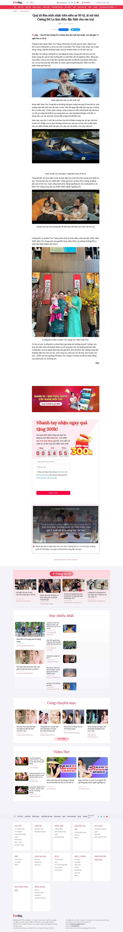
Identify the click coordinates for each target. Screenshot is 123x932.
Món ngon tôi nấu (100, 837)
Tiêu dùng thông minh (20, 835)
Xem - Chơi (18, 842)
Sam (59, 23)
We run (37, 890)
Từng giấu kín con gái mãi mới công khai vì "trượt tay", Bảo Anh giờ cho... (49, 729)
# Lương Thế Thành (34, 796)
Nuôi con (38, 865)
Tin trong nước (20, 829)
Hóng (76, 838)
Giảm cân (77, 865)
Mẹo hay (97, 834)
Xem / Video (80, 856)
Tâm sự (76, 835)
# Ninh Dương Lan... (93, 737)
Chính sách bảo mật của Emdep (46, 478)
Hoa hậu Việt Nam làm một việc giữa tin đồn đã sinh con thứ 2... (28, 668)
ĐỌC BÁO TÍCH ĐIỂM (107, 7)
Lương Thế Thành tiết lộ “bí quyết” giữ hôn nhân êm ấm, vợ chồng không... (36, 789)
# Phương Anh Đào (83, 789)
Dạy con (37, 859)
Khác (76, 875)
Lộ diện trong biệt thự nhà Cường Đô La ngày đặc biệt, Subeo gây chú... (73, 596)
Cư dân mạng (19, 845)
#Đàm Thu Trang (72, 559)
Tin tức (20, 7)
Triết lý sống (59, 829)
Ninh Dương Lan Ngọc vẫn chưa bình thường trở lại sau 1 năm (97, 729)
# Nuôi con (19, 601)
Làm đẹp (17, 862)
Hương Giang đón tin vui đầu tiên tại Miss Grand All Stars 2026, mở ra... (37, 775)
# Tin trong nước (21, 645)
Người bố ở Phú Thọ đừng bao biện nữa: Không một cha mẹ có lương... (53, 625)
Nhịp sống (77, 870)
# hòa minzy (76, 732)
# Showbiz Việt (44, 604)
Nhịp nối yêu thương (100, 858)
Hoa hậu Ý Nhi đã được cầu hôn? (54, 684)
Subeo (32, 3)
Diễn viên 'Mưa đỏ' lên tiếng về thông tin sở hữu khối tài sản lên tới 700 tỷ (60, 781)
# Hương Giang (33, 781)
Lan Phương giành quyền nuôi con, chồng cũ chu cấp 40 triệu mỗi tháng (36, 760)
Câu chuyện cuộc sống (60, 833)
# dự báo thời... (30, 645)
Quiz (90, 7)
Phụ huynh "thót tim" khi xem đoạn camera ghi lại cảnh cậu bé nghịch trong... (53, 670)
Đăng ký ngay (53, 493)
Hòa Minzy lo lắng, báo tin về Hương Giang (73, 728)
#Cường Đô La (63, 559)
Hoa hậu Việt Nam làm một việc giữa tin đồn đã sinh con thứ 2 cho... (26, 729)
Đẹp (74, 7)
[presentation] (50, 484)
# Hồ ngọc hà (26, 601)
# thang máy (56, 677)
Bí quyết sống (59, 837)
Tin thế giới (18, 831)
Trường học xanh (40, 898)
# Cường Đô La (77, 602)
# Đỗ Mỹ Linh (29, 673)
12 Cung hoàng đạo (61, 865)
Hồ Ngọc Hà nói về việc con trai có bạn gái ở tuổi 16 (25, 593)
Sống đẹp (46, 7)
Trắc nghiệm (59, 859)
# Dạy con (49, 677)
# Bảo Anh (52, 735)
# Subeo (51, 604)
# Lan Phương (33, 767)
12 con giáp (58, 867)
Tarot (56, 862)
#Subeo (56, 559)
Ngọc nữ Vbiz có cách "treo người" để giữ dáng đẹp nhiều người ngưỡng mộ (92, 781)
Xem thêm (62, 739)
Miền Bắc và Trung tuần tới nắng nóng (29, 640)
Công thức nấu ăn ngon (100, 830)
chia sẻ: (53, 29)
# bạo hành (50, 634)
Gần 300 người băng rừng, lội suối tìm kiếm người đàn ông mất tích (54, 642)
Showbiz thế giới (40, 831)
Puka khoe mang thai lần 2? (53, 657)
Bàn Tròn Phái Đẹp (21, 888)
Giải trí (28, 7)
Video (95, 7)
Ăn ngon (68, 7)
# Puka (56, 662)
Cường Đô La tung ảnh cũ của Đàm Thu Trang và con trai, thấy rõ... (97, 594)
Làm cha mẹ (82, 7)
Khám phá (18, 839)
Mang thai (38, 862)
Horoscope (58, 870)
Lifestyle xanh (39, 892)
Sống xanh (37, 7)
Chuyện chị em (57, 7)
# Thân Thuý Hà (51, 789)
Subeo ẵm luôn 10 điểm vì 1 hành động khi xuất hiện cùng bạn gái (49, 597)
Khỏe (16, 865)
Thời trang (18, 859)
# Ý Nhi (57, 689)
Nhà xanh (38, 895)
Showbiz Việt (24, 11)
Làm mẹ (77, 873)
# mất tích (50, 650)
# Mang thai (50, 662)
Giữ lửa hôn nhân (80, 832)
